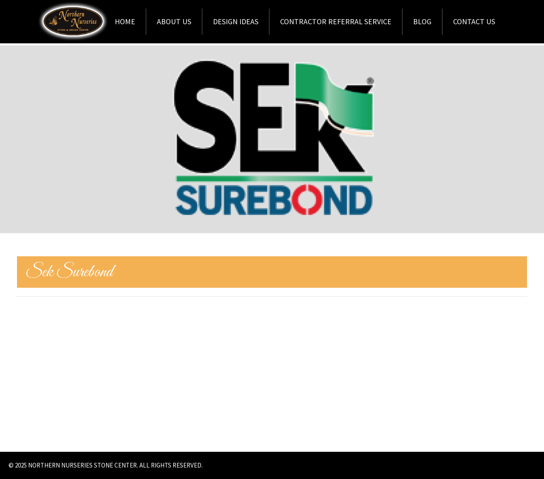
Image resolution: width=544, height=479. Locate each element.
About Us (174, 21)
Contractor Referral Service (335, 21)
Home (125, 21)
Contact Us (474, 21)
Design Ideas (235, 21)
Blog (422, 21)
